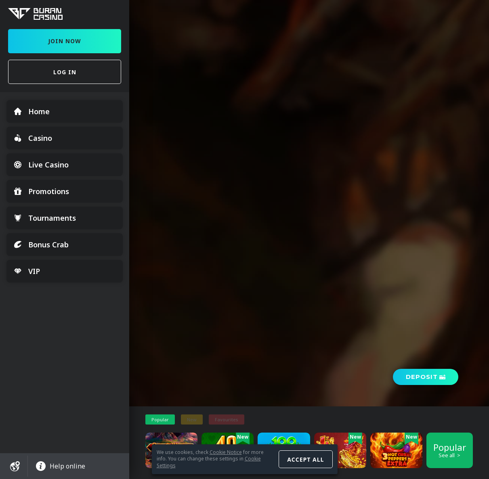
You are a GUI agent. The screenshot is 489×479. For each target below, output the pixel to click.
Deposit (422, 377)
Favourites (226, 419)
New (192, 419)
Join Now (64, 41)
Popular (160, 419)
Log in (64, 72)
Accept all (305, 459)
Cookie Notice (226, 452)
